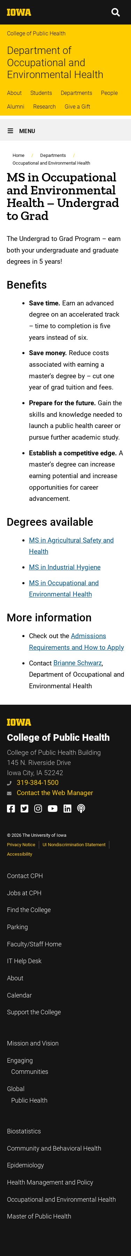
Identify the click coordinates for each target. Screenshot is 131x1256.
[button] (116, 12)
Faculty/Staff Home (34, 944)
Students (41, 93)
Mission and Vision (33, 1043)
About (14, 93)
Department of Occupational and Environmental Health (55, 62)
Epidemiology (25, 1165)
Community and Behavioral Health (54, 1148)
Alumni (15, 106)
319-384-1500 (33, 783)
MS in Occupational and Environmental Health (64, 589)
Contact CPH (25, 875)
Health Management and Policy (50, 1182)
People (109, 93)
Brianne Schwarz (77, 663)
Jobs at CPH (24, 893)
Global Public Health (27, 1094)
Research (44, 106)
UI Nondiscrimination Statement (74, 844)
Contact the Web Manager (50, 793)
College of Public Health (36, 33)
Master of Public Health (39, 1216)
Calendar (19, 995)
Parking (17, 927)
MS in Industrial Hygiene (65, 567)
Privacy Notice (21, 844)
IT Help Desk (24, 961)
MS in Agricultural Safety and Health (71, 546)
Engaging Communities (27, 1066)
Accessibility (19, 854)
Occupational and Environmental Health (51, 163)
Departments (76, 93)
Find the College (29, 909)
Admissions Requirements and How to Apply (76, 641)
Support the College (34, 1012)
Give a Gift (77, 106)
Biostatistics (24, 1131)
